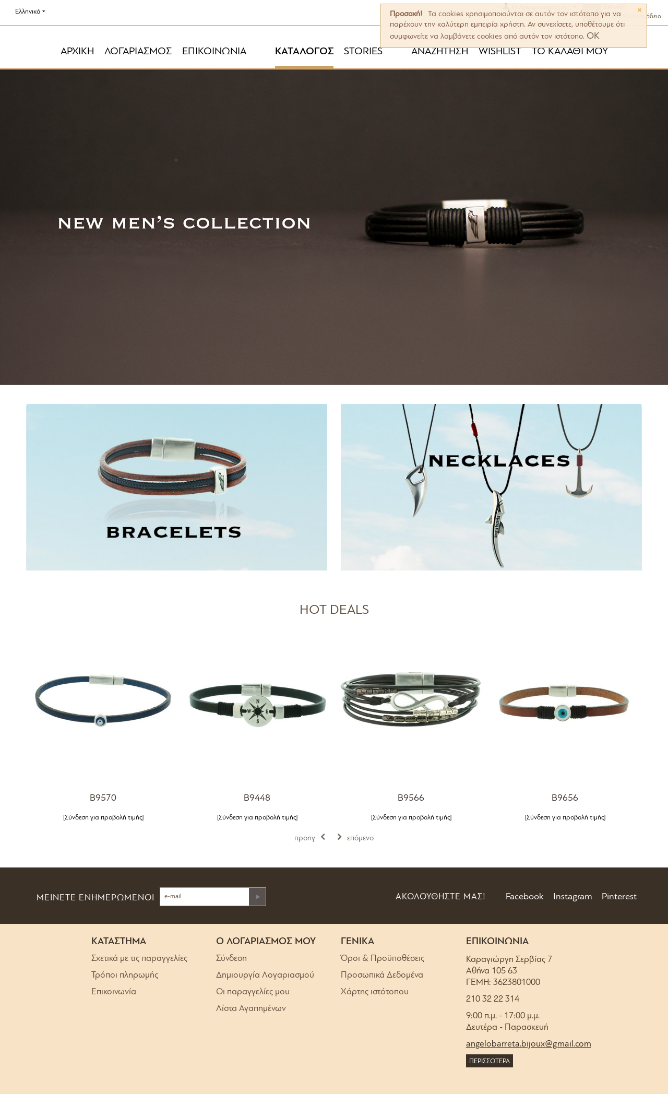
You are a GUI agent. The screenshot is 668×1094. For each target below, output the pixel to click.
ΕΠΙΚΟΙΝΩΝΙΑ (214, 51)
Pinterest (618, 897)
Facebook (524, 897)
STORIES (363, 51)
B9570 (103, 798)
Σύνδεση (231, 958)
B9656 (565, 798)
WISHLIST (500, 51)
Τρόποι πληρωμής (124, 975)
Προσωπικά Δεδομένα (382, 975)
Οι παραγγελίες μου (253, 992)
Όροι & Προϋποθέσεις (382, 958)
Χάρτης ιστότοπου (375, 992)
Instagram (571, 897)
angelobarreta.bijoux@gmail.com (528, 1044)
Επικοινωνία (113, 992)
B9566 (411, 798)
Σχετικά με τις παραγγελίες (139, 958)
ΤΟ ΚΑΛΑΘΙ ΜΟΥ (570, 51)
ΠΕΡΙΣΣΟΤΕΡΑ (489, 1061)
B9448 (257, 798)
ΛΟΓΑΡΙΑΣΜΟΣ (138, 51)
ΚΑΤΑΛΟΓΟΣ (304, 51)
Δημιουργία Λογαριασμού (265, 975)
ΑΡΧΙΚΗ (77, 51)
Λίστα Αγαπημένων (251, 1008)
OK (593, 36)
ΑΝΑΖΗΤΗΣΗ (439, 51)
